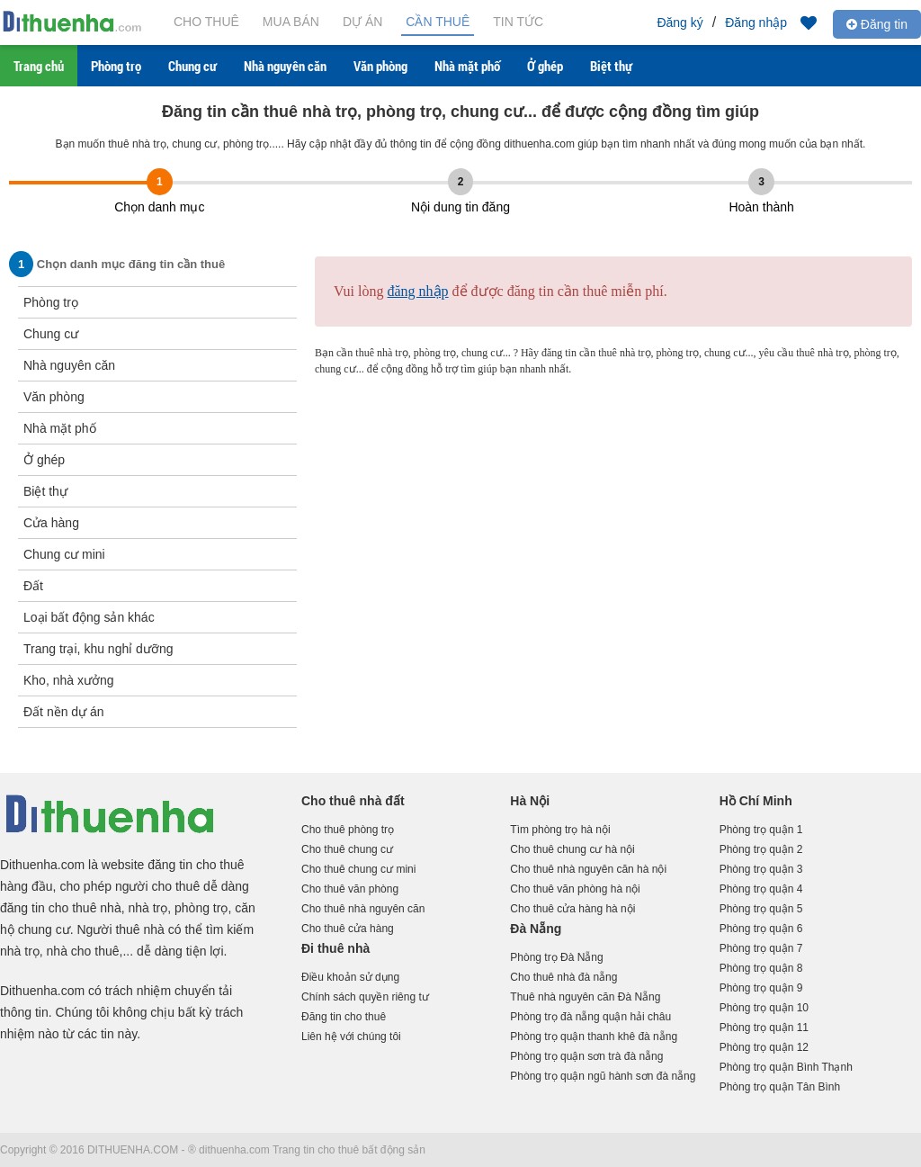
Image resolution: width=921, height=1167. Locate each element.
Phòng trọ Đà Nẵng (556, 957)
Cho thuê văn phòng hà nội (574, 889)
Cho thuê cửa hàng (347, 928)
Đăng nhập (756, 22)
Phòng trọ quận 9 (761, 988)
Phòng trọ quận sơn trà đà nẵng (586, 1056)
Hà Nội (530, 801)
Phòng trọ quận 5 (761, 908)
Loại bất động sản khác (89, 617)
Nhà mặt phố (467, 66)
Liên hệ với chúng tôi (351, 1036)
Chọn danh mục (159, 207)
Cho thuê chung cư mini (358, 869)
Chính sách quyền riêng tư (365, 997)
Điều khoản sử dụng (350, 977)
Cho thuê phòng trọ (347, 829)
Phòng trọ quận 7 (761, 948)
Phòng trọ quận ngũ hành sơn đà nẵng (602, 1076)
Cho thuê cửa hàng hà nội (572, 908)
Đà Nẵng (535, 928)
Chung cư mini (64, 554)
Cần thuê (437, 21)
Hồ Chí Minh (756, 801)
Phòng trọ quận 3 (761, 869)
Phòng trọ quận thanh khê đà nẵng (593, 1036)
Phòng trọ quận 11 (764, 1027)
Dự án (362, 21)
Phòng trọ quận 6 (761, 928)
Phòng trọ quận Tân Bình (780, 1087)
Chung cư (192, 66)
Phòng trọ (116, 66)
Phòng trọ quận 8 (761, 968)
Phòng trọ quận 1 (761, 829)
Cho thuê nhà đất (353, 801)
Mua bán (291, 21)
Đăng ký (679, 22)
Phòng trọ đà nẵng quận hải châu (590, 1016)
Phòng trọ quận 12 (764, 1047)
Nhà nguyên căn (285, 66)
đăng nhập (417, 291)
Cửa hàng (51, 523)
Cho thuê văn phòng (349, 889)
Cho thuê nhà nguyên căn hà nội (588, 869)
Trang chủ (38, 66)
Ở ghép (545, 66)
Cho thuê (206, 21)
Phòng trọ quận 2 (761, 849)
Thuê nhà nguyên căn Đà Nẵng (585, 997)
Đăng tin (877, 24)
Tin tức (518, 21)
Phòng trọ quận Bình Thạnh (786, 1067)
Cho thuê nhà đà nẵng (563, 977)
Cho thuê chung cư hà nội (572, 849)
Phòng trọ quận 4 (761, 889)
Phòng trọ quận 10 (764, 1007)
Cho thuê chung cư (347, 849)
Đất (33, 586)
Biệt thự (611, 66)
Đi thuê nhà (335, 948)
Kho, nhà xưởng (68, 680)
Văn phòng (380, 66)
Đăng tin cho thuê (343, 1016)
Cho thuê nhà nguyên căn (363, 908)
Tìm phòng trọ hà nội (560, 829)
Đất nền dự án (63, 712)
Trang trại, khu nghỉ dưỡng (98, 649)
